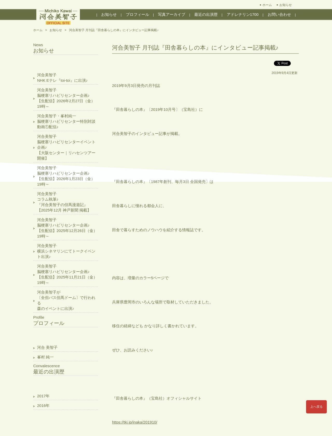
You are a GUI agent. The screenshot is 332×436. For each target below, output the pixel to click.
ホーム (267, 5)
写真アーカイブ (171, 14)
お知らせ (285, 5)
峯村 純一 (45, 357)
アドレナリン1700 (243, 14)
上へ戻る (316, 406)
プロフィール (137, 14)
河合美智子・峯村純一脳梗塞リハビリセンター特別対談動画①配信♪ (66, 121)
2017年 (43, 396)
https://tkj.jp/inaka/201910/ (134, 422)
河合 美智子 (47, 347)
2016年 (43, 405)
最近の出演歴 (206, 14)
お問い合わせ (279, 14)
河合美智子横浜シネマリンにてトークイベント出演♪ (66, 251)
